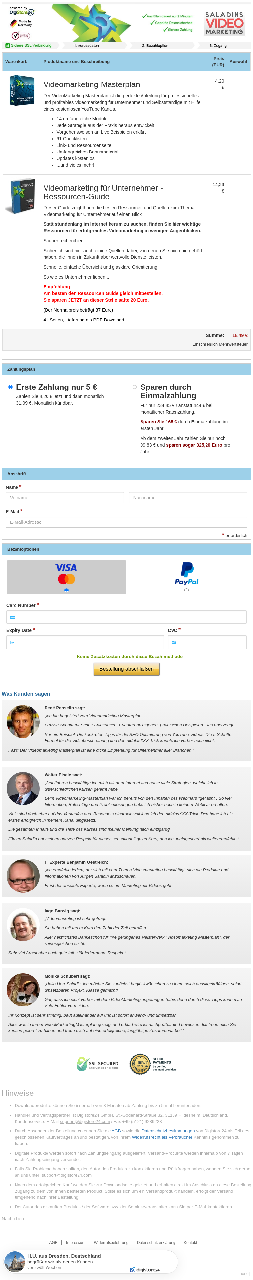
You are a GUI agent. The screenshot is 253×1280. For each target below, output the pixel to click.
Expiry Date (19, 630)
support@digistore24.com (85, 1121)
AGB (116, 1130)
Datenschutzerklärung (156, 1242)
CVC (172, 630)
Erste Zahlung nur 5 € (56, 387)
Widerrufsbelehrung (111, 1242)
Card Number (21, 605)
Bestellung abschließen (126, 669)
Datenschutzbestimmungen (168, 1130)
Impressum (75, 1242)
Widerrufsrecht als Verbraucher (162, 1137)
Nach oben (13, 1218)
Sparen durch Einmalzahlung (168, 391)
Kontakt (190, 1242)
